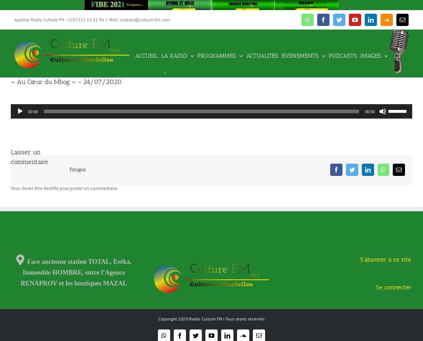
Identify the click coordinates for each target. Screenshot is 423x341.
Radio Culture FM (205, 319)
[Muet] (382, 111)
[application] (211, 111)
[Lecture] (20, 111)
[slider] (201, 111)
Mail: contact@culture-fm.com (139, 19)
